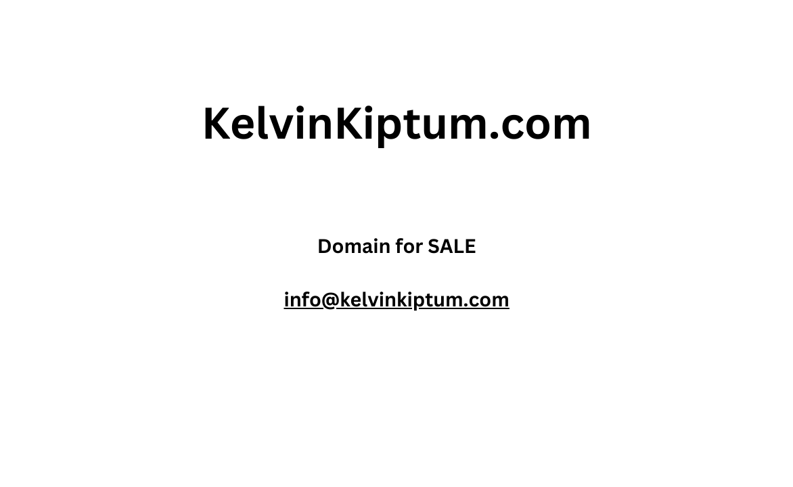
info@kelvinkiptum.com (396, 299)
